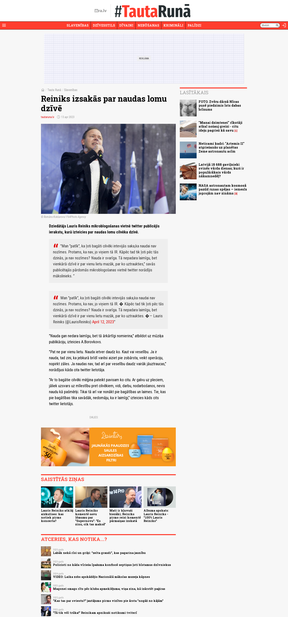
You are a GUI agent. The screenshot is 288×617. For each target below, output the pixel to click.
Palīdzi (194, 25)
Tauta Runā (54, 90)
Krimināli (173, 25)
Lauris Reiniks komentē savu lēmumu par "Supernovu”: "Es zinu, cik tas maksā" (90, 517)
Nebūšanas (148, 25)
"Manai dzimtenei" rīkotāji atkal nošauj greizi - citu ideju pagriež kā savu (220, 126)
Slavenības (78, 25)
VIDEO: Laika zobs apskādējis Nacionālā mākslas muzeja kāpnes (101, 577)
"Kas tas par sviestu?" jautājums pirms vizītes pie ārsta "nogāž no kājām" (108, 601)
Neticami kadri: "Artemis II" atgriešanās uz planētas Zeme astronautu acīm (221, 147)
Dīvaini (126, 25)
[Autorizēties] (284, 25)
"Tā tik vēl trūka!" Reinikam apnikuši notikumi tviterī (95, 613)
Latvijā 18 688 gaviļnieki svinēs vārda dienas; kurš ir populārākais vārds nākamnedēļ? (221, 170)
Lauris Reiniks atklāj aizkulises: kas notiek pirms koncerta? (57, 516)
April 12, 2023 (103, 321)
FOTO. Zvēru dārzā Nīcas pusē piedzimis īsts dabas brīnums (220, 105)
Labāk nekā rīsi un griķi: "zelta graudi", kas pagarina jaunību (99, 553)
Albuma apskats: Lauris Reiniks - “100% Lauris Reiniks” (156, 516)
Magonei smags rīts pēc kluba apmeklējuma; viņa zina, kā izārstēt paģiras (109, 589)
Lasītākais (194, 92)
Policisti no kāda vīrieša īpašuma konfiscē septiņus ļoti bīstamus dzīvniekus (112, 565)
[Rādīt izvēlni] (4, 25)
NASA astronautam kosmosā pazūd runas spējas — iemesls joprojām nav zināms (223, 189)
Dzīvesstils (104, 25)
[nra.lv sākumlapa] (101, 11)
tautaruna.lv (47, 117)
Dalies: (94, 417)
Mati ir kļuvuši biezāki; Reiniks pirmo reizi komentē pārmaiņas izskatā (125, 516)
